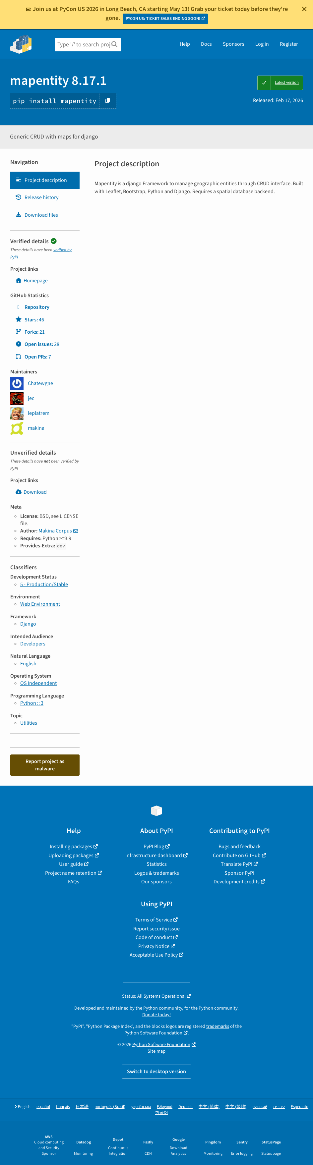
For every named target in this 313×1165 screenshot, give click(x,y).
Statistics (157, 864)
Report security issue (156, 928)
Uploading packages (71, 855)
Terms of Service (153, 919)
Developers (32, 643)
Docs (206, 44)
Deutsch (185, 1107)
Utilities (28, 723)
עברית (279, 1107)
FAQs (73, 881)
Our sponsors (156, 881)
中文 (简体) (209, 1107)
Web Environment (40, 604)
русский (259, 1107)
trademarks (217, 1026)
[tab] (45, 180)
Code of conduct (154, 937)
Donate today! (156, 1014)
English (28, 663)
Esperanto (299, 1107)
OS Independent (38, 683)
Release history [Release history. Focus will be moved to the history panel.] (36, 197)
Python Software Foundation (153, 1032)
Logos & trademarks (156, 873)
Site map (156, 1051)
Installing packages (71, 846)
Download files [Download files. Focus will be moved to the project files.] (36, 215)
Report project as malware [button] (45, 765)
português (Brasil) (109, 1107)
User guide (71, 864)
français (63, 1107)
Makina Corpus (55, 530)
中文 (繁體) (235, 1107)
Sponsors (233, 44)
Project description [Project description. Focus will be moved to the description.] (41, 180)
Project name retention (70, 873)
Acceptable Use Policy (154, 955)
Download (31, 492)
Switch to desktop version (156, 1071)
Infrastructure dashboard (153, 855)
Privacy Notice (153, 946)
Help (185, 44)
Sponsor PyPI (239, 873)
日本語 (82, 1107)
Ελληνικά (164, 1107)
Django (28, 624)
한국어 (161, 1113)
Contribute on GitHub (237, 855)
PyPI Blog (154, 846)
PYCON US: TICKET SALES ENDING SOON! (163, 19)
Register (289, 44)
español (43, 1107)
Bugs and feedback (240, 846)
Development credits (237, 881)
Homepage (31, 280)
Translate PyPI (236, 864)
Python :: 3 (31, 703)
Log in (262, 44)
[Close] (304, 9)
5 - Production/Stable (44, 584)
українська (141, 1107)
